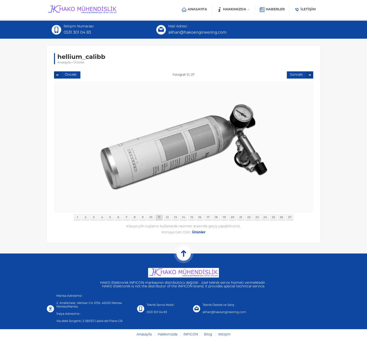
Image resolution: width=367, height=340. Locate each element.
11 (159, 217)
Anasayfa (64, 62)
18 (216, 217)
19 (224, 217)
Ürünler (78, 62)
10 (150, 217)
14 (183, 217)
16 (199, 217)
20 (232, 217)
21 (240, 217)
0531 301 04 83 (77, 33)
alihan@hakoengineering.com (197, 33)
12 (167, 217)
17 (208, 217)
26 (281, 217)
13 (175, 217)
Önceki (71, 75)
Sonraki (296, 75)
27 (289, 217)
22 (249, 217)
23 (257, 217)
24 (265, 217)
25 (273, 217)
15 (191, 217)
